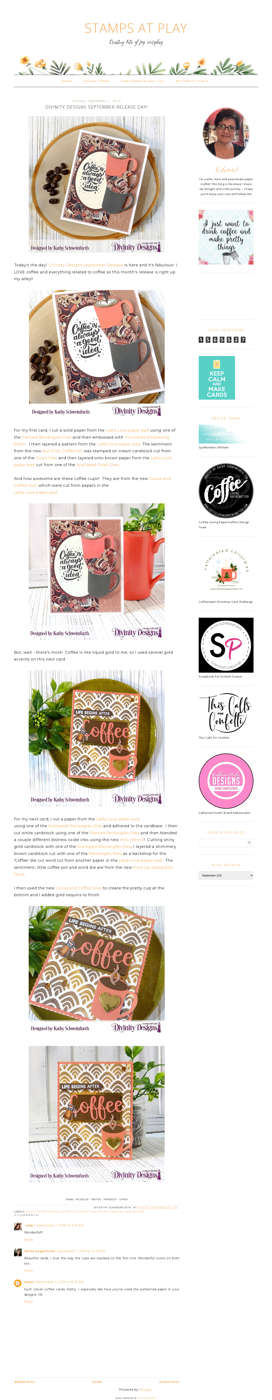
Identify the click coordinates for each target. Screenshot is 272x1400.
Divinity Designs (110, 1211)
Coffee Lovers (47, 1211)
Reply (28, 1240)
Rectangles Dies (105, 853)
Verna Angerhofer (40, 1251)
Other (123, 1199)
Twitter (96, 1199)
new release (134, 1211)
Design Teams (96, 81)
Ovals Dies (46, 458)
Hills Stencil (132, 839)
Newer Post (24, 1382)
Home (67, 81)
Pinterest (110, 1199)
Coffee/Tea (68, 1211)
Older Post (169, 1382)
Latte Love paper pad (128, 430)
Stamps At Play (136, 28)
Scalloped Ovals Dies (97, 464)
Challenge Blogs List (143, 81)
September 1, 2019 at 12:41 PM (81, 1251)
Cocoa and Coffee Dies (79, 888)
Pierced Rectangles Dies (47, 437)
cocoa (30, 1211)
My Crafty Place (192, 81)
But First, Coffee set (62, 451)
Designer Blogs (146, 1398)
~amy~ (29, 1225)
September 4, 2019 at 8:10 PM (60, 1282)
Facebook (82, 1199)
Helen (29, 1282)
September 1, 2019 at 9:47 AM (60, 1225)
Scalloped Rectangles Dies (75, 826)
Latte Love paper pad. (119, 444)
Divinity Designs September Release (85, 265)
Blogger (145, 1389)
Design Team (87, 1211)
